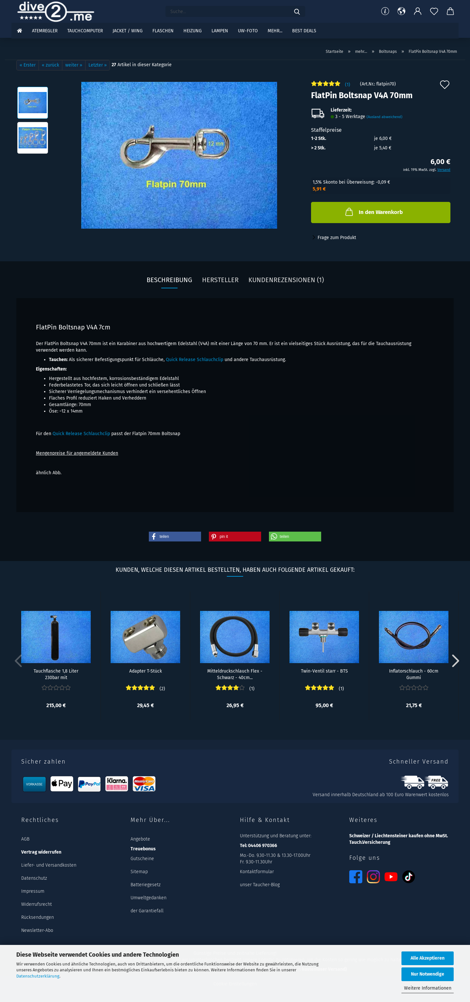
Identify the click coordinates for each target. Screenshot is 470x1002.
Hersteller (220, 280)
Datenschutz (34, 878)
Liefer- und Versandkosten (48, 865)
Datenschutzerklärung (37, 976)
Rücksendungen (37, 917)
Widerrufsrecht (36, 904)
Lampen (220, 31)
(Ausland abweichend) (384, 117)
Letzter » (97, 65)
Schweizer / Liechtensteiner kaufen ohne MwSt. (398, 836)
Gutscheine (142, 858)
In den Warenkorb (373, 211)
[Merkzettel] (434, 11)
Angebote (140, 839)
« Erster (28, 65)
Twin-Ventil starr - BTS (324, 671)
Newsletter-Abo (37, 930)
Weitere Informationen (427, 988)
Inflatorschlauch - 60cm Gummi (413, 673)
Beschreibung (169, 280)
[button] (401, 11)
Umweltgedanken (148, 898)
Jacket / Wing (128, 31)
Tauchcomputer (85, 31)
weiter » (73, 65)
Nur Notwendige (427, 974)
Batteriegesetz (146, 885)
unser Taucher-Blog (260, 885)
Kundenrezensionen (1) (286, 280)
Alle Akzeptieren (428, 958)
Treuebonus (143, 849)
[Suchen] (297, 11)
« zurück (50, 65)
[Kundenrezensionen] (330, 86)
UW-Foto (248, 31)
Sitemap (139, 871)
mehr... (275, 31)
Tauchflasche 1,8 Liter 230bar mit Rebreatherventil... (56, 673)
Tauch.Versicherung (369, 842)
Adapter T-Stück (145, 671)
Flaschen (163, 31)
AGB (25, 839)
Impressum (32, 891)
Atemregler (44, 31)
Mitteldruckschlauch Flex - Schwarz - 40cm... (234, 673)
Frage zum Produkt (337, 237)
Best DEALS (304, 31)
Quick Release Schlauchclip (194, 359)
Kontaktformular (257, 871)
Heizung (192, 31)
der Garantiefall (147, 911)
